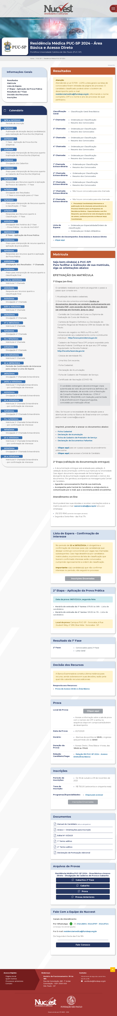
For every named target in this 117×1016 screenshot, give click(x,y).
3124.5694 (82, 924)
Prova (83, 891)
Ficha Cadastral (65, 431)
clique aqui (60, 240)
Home (32, 58)
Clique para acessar (94, 795)
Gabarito (82, 885)
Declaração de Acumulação (70, 434)
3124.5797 (92, 924)
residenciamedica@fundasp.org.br (72, 94)
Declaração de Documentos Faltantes (75, 440)
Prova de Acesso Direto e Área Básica (72, 689)
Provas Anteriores (82, 897)
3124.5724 (104, 924)
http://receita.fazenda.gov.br (71, 351)
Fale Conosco (83, 945)
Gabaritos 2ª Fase (83, 880)
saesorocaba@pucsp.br (85, 506)
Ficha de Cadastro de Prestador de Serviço (77, 438)
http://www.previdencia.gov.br (82, 338)
